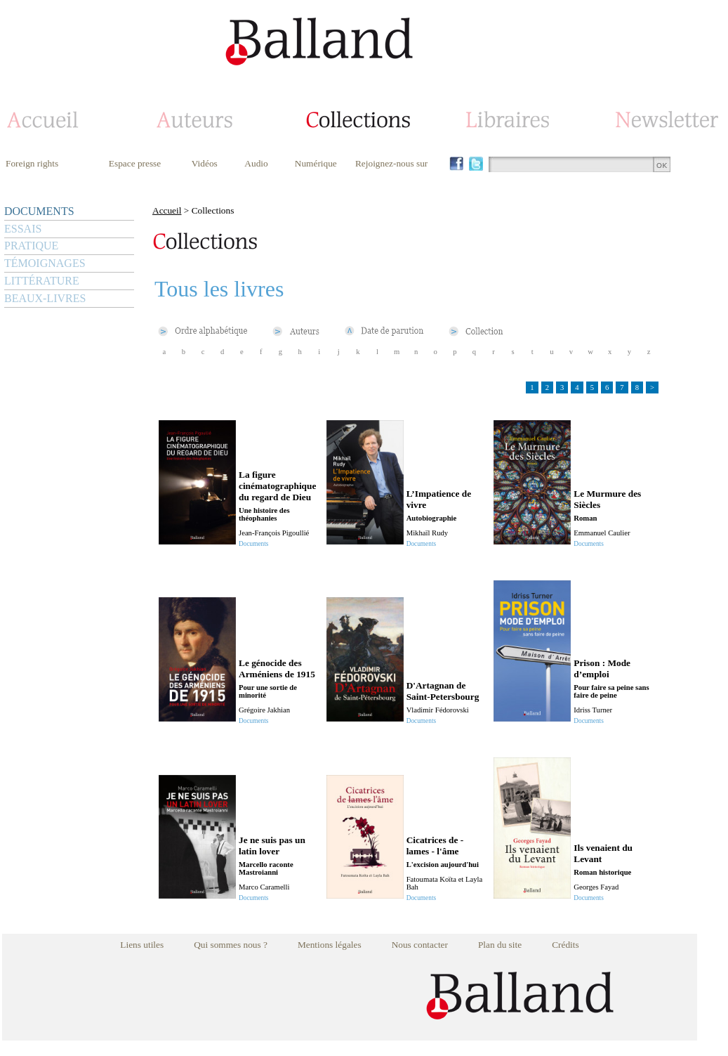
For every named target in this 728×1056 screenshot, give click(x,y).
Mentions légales (330, 944)
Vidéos (205, 163)
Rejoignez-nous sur (391, 163)
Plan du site (500, 944)
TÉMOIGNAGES (45, 263)
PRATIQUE (31, 246)
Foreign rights (32, 163)
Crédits (565, 944)
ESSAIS (22, 229)
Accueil (166, 210)
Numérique (316, 163)
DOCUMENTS (39, 211)
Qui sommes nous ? (230, 944)
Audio (255, 163)
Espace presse (135, 163)
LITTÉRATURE (41, 281)
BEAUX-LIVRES (45, 298)
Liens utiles (142, 944)
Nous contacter (420, 944)
